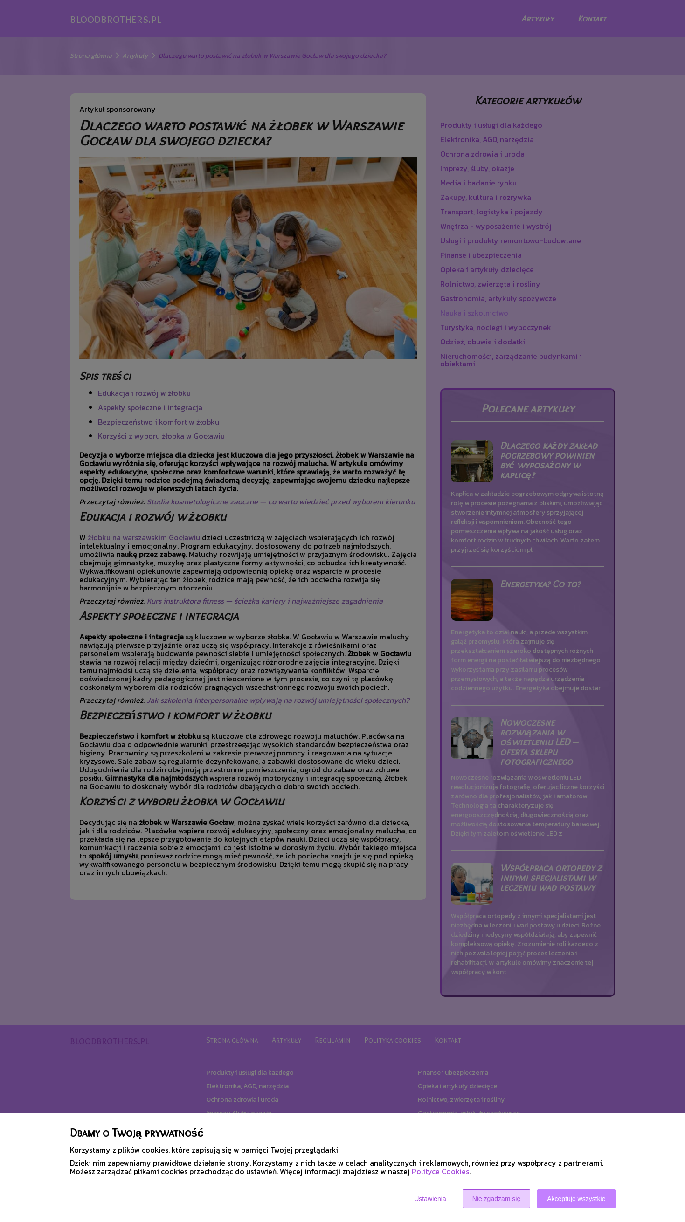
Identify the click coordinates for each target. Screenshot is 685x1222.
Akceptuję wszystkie (576, 1198)
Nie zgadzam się (496, 1198)
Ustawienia (430, 1198)
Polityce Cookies (440, 1171)
